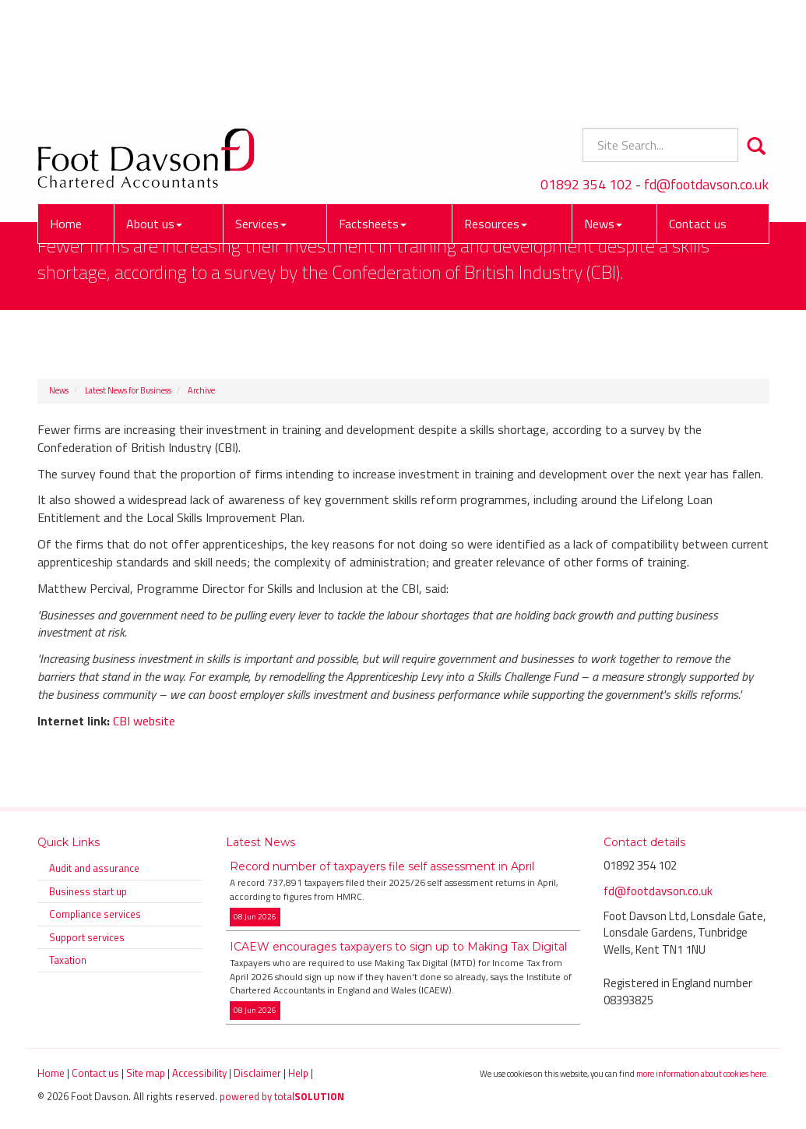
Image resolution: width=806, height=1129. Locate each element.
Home (66, 113)
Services (261, 113)
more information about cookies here (701, 1073)
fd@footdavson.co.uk (706, 73)
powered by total (282, 1096)
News (603, 113)
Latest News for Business (128, 390)
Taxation (67, 960)
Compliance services (95, 914)
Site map (145, 1073)
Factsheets (373, 113)
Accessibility (199, 1073)
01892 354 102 (586, 73)
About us (154, 113)
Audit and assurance (94, 868)
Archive (201, 390)
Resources (495, 113)
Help (298, 1073)
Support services (87, 937)
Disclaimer (257, 1073)
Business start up (88, 891)
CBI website (144, 720)
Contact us (698, 113)
